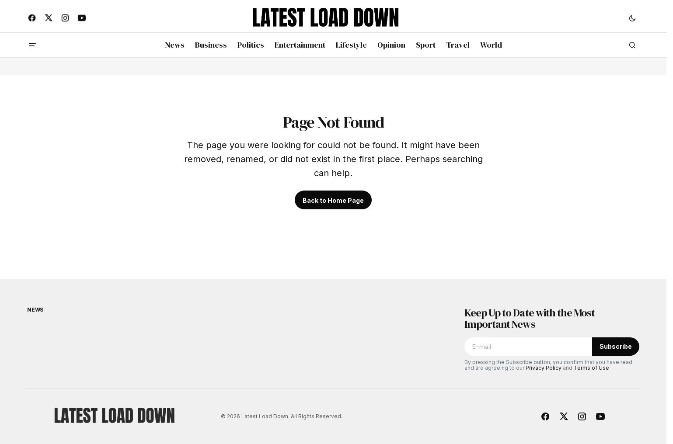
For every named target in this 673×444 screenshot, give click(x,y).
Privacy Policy (543, 367)
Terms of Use (591, 367)
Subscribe (616, 346)
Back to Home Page (333, 200)
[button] (632, 17)
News (35, 309)
